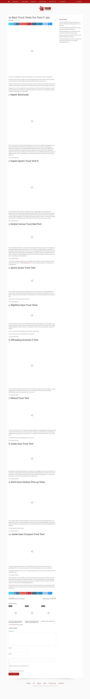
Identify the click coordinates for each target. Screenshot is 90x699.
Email (10, 653)
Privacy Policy (52, 683)
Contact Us (61, 683)
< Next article (12, 624)
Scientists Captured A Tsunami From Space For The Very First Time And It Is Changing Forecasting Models (70, 40)
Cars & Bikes (25, 1)
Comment (11, 631)
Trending (28, 683)
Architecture (42, 1)
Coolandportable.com (26, 262)
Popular (39, 683)
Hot (34, 683)
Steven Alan (11, 20)
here (17, 157)
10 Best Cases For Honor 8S (49, 598)
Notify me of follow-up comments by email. (19, 666)
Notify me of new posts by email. (16, 671)
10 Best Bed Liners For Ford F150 (17, 598)
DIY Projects (62, 1)
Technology (15, 1)
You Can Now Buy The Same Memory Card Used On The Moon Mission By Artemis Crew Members (69, 23)
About (44, 683)
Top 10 (10, 606)
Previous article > (19, 624)
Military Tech (52, 1)
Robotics (33, 1)
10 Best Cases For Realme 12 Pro (48, 621)
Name (10, 648)
